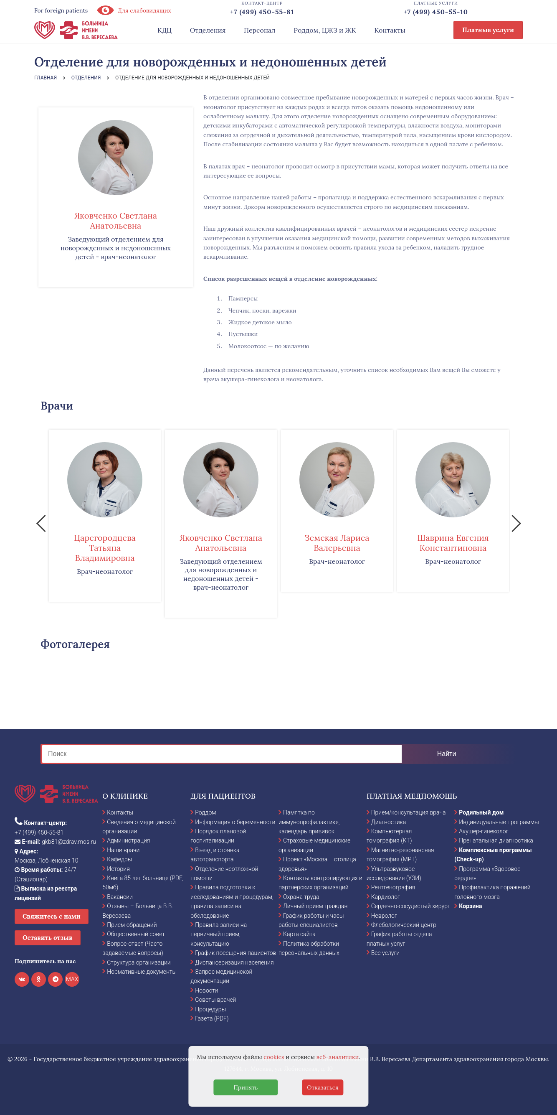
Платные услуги (488, 30)
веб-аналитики (337, 1057)
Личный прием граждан (315, 906)
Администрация (128, 840)
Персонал (260, 30)
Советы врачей (215, 999)
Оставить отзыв (48, 938)
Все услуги (385, 953)
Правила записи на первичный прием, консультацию (218, 934)
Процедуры (210, 1009)
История (118, 869)
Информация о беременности (235, 822)
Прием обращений (132, 925)
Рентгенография (393, 887)
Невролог (384, 915)
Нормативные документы (142, 971)
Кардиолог (385, 897)
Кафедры (119, 859)
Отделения (208, 30)
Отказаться (323, 1087)
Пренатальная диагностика (496, 840)
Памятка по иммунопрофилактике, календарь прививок (308, 822)
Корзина (470, 906)
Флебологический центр (403, 925)
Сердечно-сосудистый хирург (410, 906)
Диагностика (388, 822)
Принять (245, 1087)
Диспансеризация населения (234, 962)
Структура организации (138, 962)
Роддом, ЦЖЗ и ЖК (325, 30)
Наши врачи (123, 850)
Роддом (205, 812)
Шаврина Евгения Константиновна (453, 542)
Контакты (389, 30)
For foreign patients (61, 10)
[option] (105, 516)
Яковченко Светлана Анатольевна (115, 220)
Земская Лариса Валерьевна (336, 542)
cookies (273, 1057)
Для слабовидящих (133, 10)
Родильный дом (481, 812)
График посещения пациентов (235, 953)
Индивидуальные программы (499, 822)
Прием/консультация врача (408, 812)
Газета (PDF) (211, 1018)
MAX (72, 979)
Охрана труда (301, 897)
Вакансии (120, 897)
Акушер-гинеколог (483, 831)
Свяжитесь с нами (52, 916)
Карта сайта (299, 934)
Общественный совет (136, 934)
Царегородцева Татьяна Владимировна (105, 547)
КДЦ (164, 30)
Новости (206, 990)
